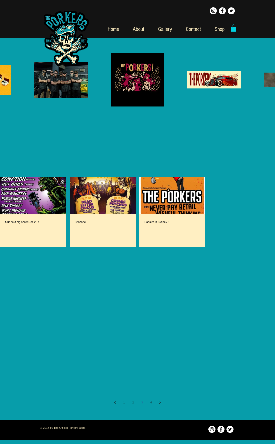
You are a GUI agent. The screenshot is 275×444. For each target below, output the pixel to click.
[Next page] (160, 402)
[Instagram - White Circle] (213, 10)
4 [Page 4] (151, 402)
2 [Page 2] (133, 402)
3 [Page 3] (142, 402)
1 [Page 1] (124, 402)
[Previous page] (115, 402)
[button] (234, 28)
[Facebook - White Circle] (222, 10)
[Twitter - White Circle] (231, 10)
